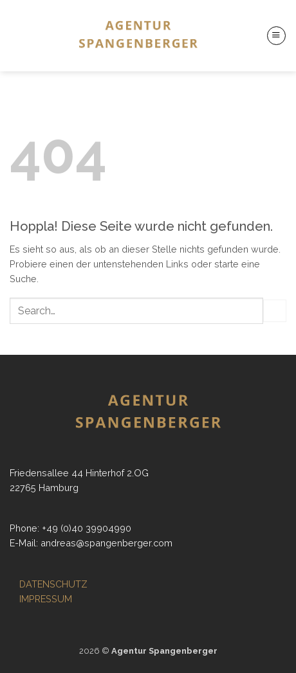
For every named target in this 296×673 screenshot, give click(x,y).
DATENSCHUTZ (53, 584)
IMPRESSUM (45, 598)
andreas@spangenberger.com (106, 542)
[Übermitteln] (274, 311)
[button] (276, 35)
